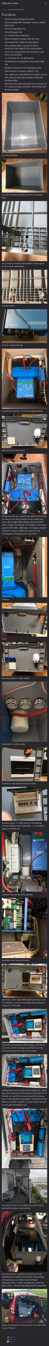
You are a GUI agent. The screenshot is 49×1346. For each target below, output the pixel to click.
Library (4, 9)
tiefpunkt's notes (10, 3)
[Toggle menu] (46, 3)
